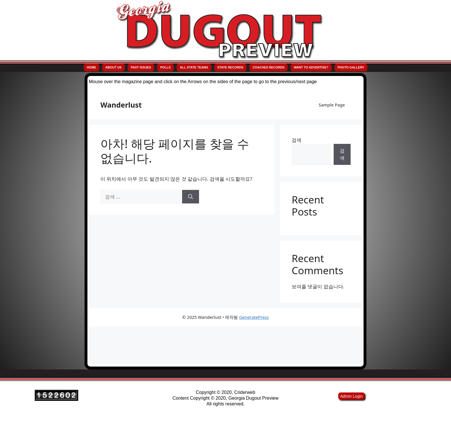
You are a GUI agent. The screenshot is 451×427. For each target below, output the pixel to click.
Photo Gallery (351, 67)
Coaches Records (268, 67)
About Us (113, 67)
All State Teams (194, 67)
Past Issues (141, 67)
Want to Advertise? (311, 67)
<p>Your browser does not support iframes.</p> (225, 227)
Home (91, 67)
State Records (230, 67)
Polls (165, 67)
